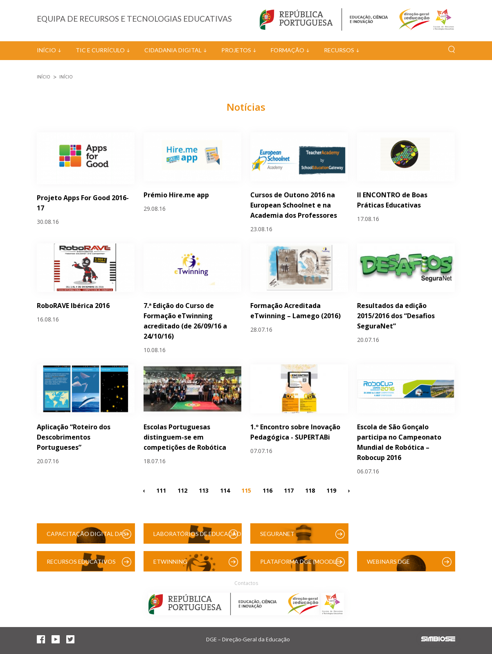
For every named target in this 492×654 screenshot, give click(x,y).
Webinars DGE (388, 561)
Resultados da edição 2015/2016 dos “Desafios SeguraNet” (396, 315)
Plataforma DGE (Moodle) (300, 561)
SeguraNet (277, 533)
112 (182, 490)
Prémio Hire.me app (176, 194)
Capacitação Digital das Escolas (86, 537)
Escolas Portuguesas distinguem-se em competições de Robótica (185, 437)
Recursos (339, 50)
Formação (287, 50)
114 (225, 490)
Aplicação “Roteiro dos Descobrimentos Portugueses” (73, 437)
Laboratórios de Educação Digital (197, 537)
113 (204, 490)
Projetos (236, 50)
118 (310, 490)
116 (267, 490)
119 (331, 490)
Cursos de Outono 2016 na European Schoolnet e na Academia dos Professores (293, 205)
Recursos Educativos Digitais (81, 564)
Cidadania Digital (173, 50)
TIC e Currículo (100, 50)
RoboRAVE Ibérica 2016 (73, 305)
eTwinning (170, 561)
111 (161, 490)
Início (46, 50)
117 (289, 490)
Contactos (246, 583)
